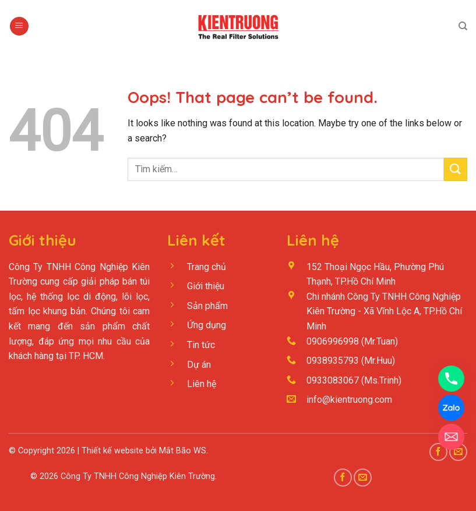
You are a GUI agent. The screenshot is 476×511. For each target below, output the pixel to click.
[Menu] (19, 26)
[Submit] (455, 169)
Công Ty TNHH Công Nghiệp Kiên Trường (138, 476)
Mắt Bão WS (182, 451)
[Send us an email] (363, 478)
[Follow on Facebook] (343, 478)
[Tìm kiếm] (463, 26)
